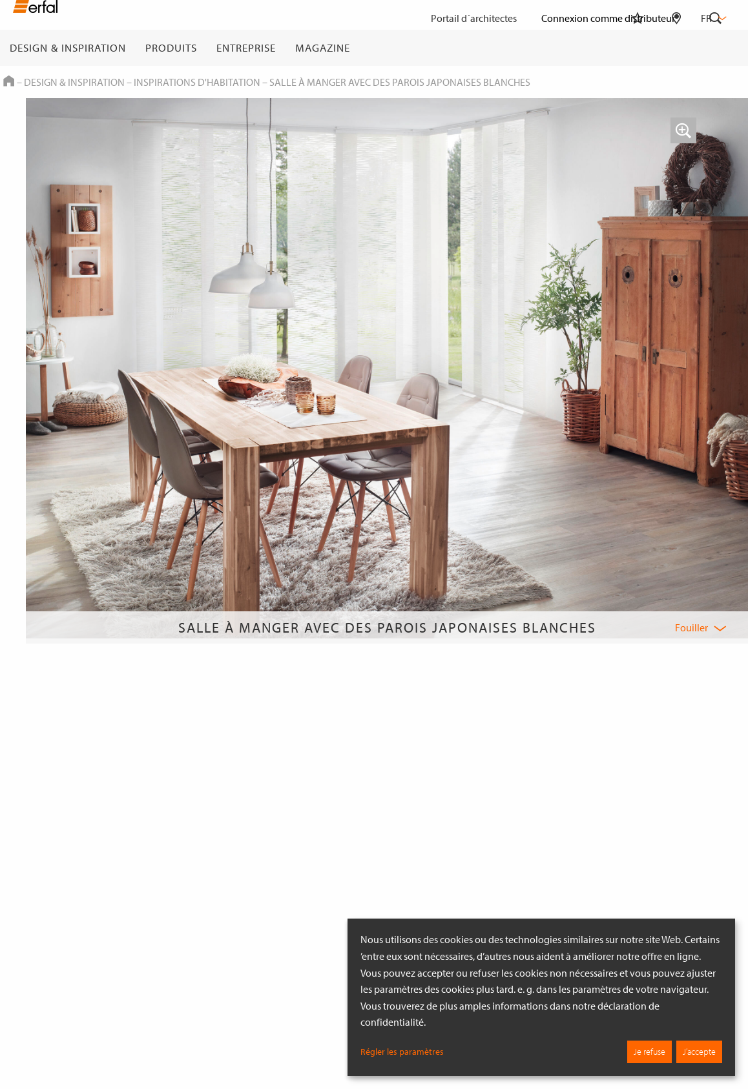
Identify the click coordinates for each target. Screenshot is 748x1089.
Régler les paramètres (402, 1051)
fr (712, 18)
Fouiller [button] (691, 627)
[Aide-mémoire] (637, 48)
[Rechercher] (715, 48)
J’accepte (699, 1051)
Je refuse (649, 1051)
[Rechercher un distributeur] (676, 48)
